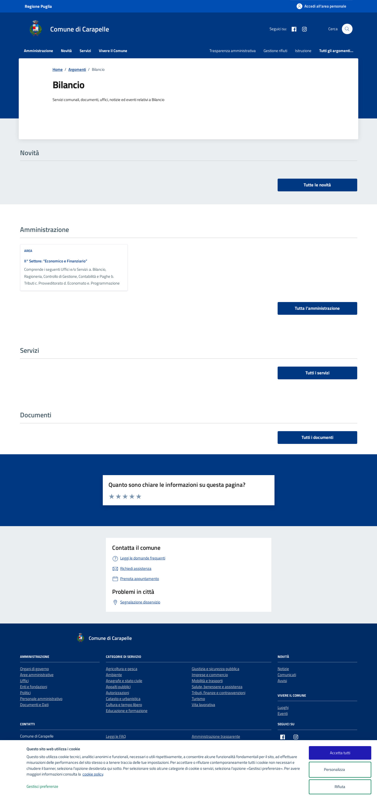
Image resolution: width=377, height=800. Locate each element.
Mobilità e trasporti (207, 681)
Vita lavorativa (203, 705)
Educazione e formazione (127, 711)
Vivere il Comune (113, 51)
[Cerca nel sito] (347, 29)
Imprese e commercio (210, 675)
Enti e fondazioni (33, 687)
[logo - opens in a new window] (13, 790)
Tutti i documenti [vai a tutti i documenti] (317, 437)
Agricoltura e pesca (121, 669)
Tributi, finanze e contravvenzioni (218, 693)
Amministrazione (38, 51)
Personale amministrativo (41, 699)
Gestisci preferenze (48, 786)
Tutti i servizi (317, 372)
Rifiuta (340, 787)
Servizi (85, 51)
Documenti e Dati (34, 705)
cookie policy (92, 774)
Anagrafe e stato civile (124, 681)
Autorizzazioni (117, 693)
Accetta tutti (340, 753)
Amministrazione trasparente (216, 736)
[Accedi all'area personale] (321, 6)
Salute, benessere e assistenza (217, 687)
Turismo (198, 699)
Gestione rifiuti (275, 51)
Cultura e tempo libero (124, 705)
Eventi (283, 713)
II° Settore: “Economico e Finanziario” (55, 261)
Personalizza (340, 769)
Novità (66, 51)
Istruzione (303, 51)
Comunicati (287, 675)
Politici (25, 693)
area (28, 250)
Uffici (24, 681)
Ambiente (114, 675)
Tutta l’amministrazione (317, 308)
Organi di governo (34, 669)
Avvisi (282, 681)
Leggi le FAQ (116, 736)
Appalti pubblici (118, 687)
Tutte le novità (317, 184)
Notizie (283, 669)
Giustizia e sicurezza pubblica (215, 669)
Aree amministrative (37, 675)
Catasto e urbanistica (123, 699)
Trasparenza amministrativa (232, 51)
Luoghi (283, 707)
